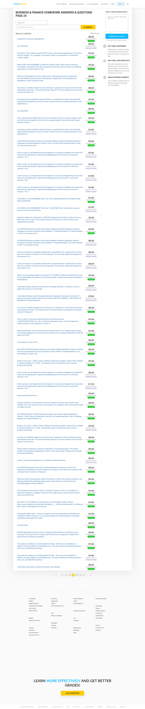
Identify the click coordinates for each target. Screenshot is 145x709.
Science (98, 620)
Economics (55, 593)
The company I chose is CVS (27, 337)
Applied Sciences (34, 598)
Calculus (32, 622)
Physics (98, 603)
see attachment (22, 40)
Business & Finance (35, 615)
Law (74, 612)
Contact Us (77, 701)
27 (84, 569)
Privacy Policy (89, 701)
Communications (34, 627)
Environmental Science (58, 600)
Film (52, 607)
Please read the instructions (27, 390)
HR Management (78, 598)
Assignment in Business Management (30, 33)
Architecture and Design (37, 600)
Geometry (54, 622)
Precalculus (99, 607)
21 (62, 569)
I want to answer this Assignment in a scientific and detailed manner (41, 455)
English (53, 598)
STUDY (23, 4)
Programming (100, 610)
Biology (31, 612)
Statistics (99, 624)
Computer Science (35, 629)
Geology (54, 620)
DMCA (100, 701)
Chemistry (32, 624)
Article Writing (33, 605)
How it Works (61, 4)
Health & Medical (79, 593)
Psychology (99, 612)
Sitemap (122, 701)
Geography (54, 617)
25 (77, 569)
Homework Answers (76, 4)
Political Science (101, 605)
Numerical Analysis (102, 593)
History (75, 595)
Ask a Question (92, 4)
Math (75, 627)
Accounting (32, 593)
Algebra (31, 595)
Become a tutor (57, 701)
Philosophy (99, 600)
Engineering (55, 595)
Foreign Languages (57, 610)
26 (80, 569)
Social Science (101, 622)
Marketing (76, 624)
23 (69, 569)
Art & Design (33, 603)
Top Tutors (104, 4)
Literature (76, 615)
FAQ (112, 4)
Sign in (120, 4)
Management (77, 622)
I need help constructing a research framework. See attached (38, 561)
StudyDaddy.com (77, 704)
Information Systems (80, 605)
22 (66, 569)
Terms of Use (110, 701)
